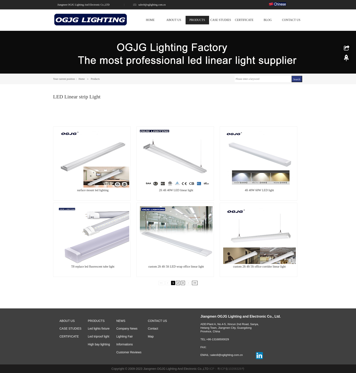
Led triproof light (98, 336)
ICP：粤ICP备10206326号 (227, 368)
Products (95, 78)
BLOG (268, 20)
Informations (124, 344)
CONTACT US (291, 20)
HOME (150, 20)
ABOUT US (173, 20)
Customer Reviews (128, 352)
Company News (127, 328)
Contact (153, 328)
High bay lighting (99, 344)
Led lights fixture (99, 328)
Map (151, 336)
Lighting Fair (124, 336)
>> (194, 282)
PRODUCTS (197, 20)
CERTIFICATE (244, 20)
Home (82, 78)
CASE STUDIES (220, 20)
